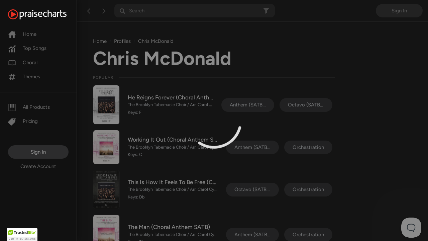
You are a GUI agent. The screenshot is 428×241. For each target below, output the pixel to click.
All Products (29, 107)
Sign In (38, 152)
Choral (22, 63)
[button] (22, 234)
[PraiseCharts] (45, 14)
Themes (24, 77)
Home (22, 34)
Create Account (38, 166)
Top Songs (27, 48)
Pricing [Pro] (23, 121)
